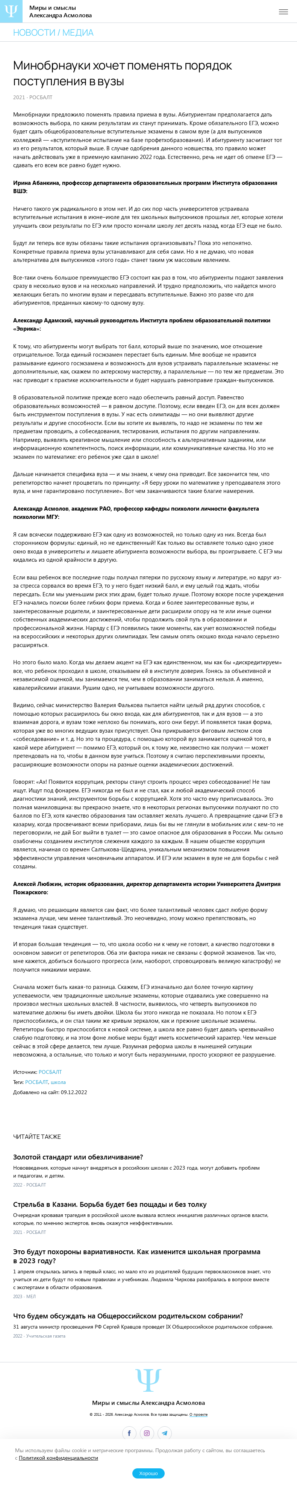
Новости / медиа (53, 32)
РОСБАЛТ (50, 1071)
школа (58, 1081)
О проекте (198, 1414)
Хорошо (148, 1473)
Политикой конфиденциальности (58, 1457)
